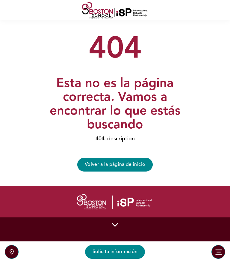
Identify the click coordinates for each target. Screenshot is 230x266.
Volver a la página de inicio (115, 164)
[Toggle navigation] (218, 252)
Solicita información (115, 252)
